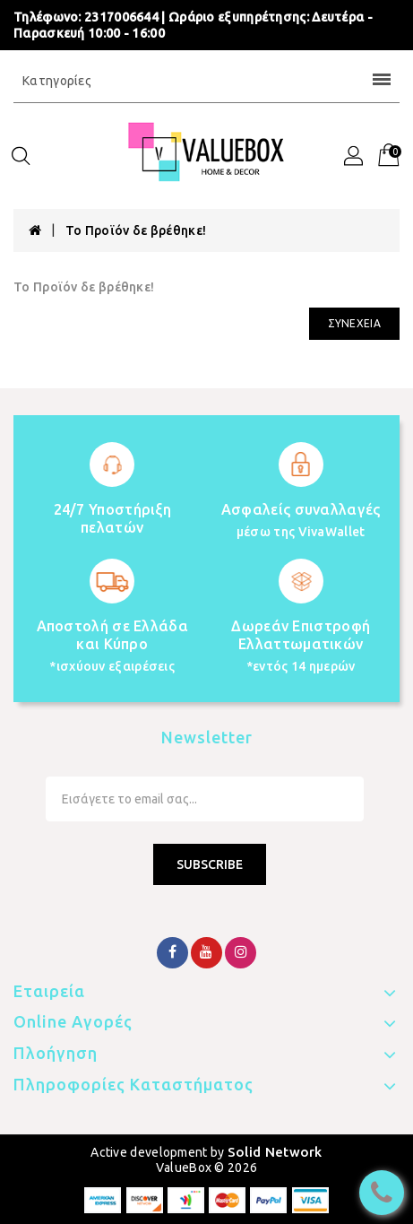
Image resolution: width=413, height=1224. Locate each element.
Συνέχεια (354, 323)
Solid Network (275, 1151)
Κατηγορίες (206, 81)
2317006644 (121, 17)
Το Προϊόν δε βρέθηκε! (135, 230)
